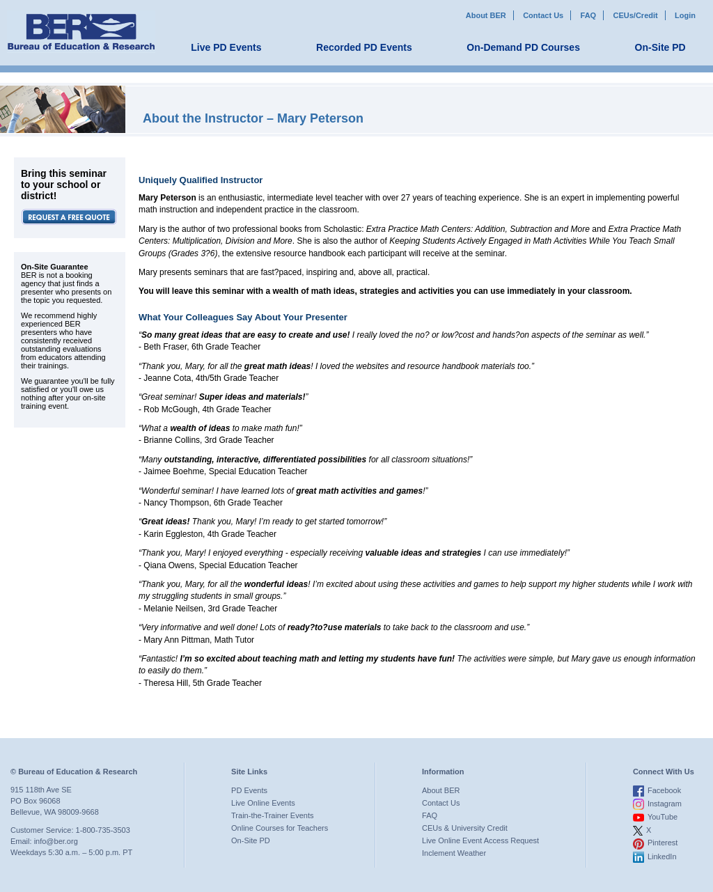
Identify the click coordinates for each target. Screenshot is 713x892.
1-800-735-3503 (103, 830)
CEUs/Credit (635, 15)
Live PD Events (226, 47)
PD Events (249, 790)
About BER (486, 15)
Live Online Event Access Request (480, 840)
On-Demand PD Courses (523, 47)
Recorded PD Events (364, 47)
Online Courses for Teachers (279, 828)
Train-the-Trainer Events (272, 815)
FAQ (589, 15)
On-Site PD (660, 47)
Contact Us (543, 15)
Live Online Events (263, 803)
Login (685, 15)
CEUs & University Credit (465, 828)
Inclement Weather (454, 853)
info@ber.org (56, 841)
